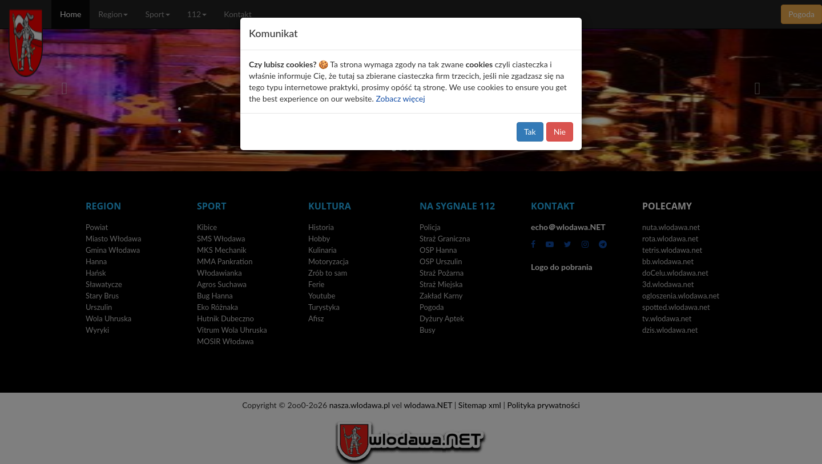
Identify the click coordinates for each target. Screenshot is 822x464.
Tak (530, 131)
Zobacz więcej (400, 98)
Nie (560, 131)
